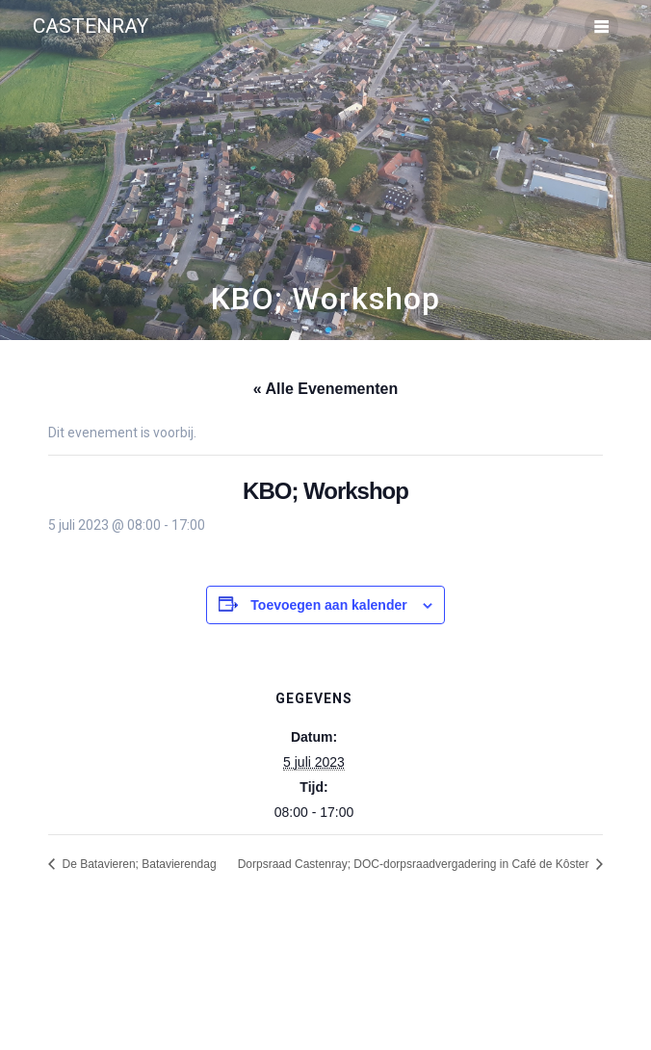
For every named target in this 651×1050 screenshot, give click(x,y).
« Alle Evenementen (326, 389)
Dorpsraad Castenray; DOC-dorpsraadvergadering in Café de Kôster (415, 864)
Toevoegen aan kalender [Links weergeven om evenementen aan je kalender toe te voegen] (328, 605)
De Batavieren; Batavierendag (137, 864)
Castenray (90, 26)
